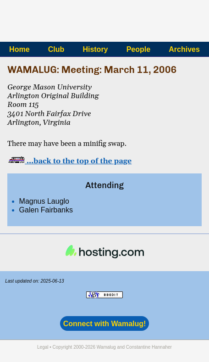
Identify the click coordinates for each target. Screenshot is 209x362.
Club (56, 49)
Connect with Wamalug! (104, 324)
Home (19, 49)
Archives (184, 49)
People (138, 49)
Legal (42, 347)
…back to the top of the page (69, 161)
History (95, 49)
